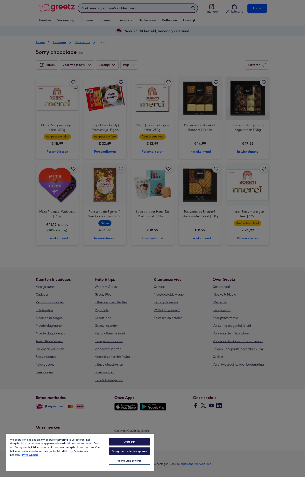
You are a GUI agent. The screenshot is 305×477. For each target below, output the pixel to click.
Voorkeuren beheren (129, 460)
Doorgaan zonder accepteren (129, 451)
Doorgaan (129, 441)
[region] (80, 452)
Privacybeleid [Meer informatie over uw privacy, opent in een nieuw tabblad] (30, 454)
